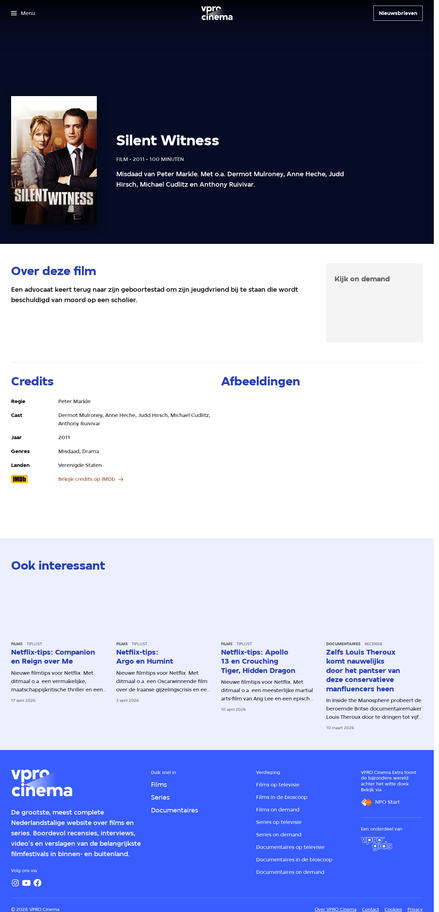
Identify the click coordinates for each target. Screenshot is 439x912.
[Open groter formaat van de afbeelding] (322, 454)
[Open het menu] (23, 13)
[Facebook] (37, 883)
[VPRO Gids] (376, 844)
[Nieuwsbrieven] (398, 13)
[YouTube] (26, 883)
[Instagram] (15, 883)
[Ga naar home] (217, 13)
